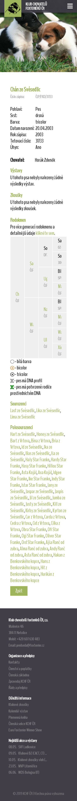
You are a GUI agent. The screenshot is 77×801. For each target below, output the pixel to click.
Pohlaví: (16, 109)
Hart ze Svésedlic (22, 434)
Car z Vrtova (34, 516)
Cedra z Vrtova (20, 523)
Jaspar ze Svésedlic (39, 491)
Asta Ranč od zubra (38, 555)
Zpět (18, 590)
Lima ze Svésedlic (22, 416)
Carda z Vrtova (54, 516)
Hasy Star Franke (34, 466)
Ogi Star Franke (33, 535)
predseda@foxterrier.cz (30, 645)
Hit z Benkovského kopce (28, 570)
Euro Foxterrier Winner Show (25, 730)
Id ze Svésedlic (32, 447)
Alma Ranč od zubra (34, 548)
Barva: (15, 122)
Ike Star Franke (39, 478)
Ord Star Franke (33, 542)
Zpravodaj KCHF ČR (19, 681)
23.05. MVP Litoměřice (23, 766)
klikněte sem (45, 233)
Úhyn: (14, 147)
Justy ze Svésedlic (38, 504)
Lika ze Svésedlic (48, 410)
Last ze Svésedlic (22, 410)
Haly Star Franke (37, 459)
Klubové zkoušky (19, 704)
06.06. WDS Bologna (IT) (24, 772)
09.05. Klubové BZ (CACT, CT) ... (28, 753)
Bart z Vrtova (20, 440)
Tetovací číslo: (20, 141)
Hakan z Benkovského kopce (37, 558)
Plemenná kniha (18, 717)
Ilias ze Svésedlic (37, 453)
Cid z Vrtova (41, 523)
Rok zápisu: (18, 135)
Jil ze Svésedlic (40, 497)
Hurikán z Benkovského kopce (32, 577)
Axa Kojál (45, 472)
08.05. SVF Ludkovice (22, 747)
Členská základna (19, 675)
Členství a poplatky (20, 668)
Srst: (13, 115)
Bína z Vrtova (40, 440)
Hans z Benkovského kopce (30, 564)
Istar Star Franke (34, 485)
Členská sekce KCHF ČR (22, 723)
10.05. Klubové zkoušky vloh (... (28, 760)
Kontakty (14, 662)
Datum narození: (22, 128)
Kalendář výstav (18, 711)
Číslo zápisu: (17, 96)
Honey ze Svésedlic (50, 434)
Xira (61, 347)
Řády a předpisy (18, 687)
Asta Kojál (29, 472)
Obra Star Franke (34, 529)
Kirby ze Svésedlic (38, 510)
